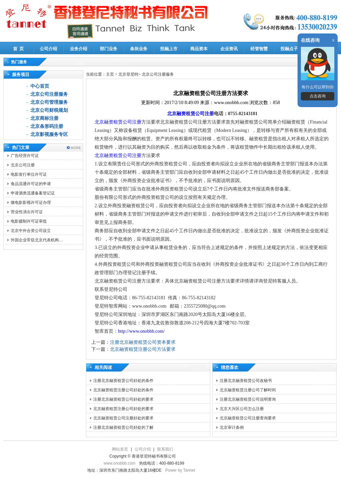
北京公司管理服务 (49, 102)
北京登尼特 (128, 74)
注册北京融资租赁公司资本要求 (143, 342)
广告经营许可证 (25, 155)
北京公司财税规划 (49, 110)
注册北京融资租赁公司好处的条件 (123, 380)
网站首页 (120, 449)
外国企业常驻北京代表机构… (37, 240)
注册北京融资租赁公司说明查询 (248, 399)
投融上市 (169, 48)
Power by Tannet (180, 470)
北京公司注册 (23, 165)
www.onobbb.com (119, 463)
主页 (110, 74)
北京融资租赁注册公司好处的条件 (123, 390)
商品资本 (199, 48)
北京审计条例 (232, 427)
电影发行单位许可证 (29, 174)
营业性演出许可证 (27, 212)
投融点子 (289, 48)
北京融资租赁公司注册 (190, 113)
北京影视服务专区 (49, 134)
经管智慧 (259, 48)
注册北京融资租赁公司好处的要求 (123, 399)
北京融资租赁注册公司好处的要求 (123, 408)
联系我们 (165, 449)
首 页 (18, 48)
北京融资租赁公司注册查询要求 (248, 418)
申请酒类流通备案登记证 (33, 193)
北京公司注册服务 (49, 94)
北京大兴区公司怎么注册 (242, 408)
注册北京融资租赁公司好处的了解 (123, 427)
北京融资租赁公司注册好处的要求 (123, 418)
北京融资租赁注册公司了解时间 (248, 390)
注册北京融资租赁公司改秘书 (246, 380)
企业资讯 (229, 48)
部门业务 (108, 48)
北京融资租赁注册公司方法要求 (143, 349)
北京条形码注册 (46, 126)
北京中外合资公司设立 (31, 230)
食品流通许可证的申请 (31, 183)
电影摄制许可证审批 (29, 221)
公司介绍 (48, 48)
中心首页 (39, 86)
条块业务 (138, 48)
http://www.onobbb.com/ (141, 331)
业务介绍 (78, 48)
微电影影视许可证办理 (31, 202)
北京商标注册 (44, 118)
